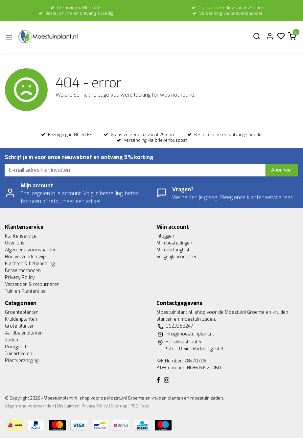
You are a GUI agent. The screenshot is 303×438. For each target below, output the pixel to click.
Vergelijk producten (177, 257)
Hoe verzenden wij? (25, 257)
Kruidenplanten (21, 319)
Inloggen (165, 236)
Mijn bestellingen (174, 243)
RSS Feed (140, 406)
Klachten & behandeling (30, 264)
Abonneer (281, 170)
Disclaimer (68, 406)
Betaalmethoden (23, 270)
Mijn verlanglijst (173, 250)
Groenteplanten (21, 312)
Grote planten (20, 326)
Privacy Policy (20, 277)
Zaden (11, 340)
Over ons (15, 243)
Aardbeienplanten (24, 333)
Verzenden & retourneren (32, 284)
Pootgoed (15, 347)
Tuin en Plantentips (25, 291)
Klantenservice (20, 236)
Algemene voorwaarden (31, 250)
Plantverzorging (21, 360)
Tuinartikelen (18, 354)
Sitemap (119, 406)
